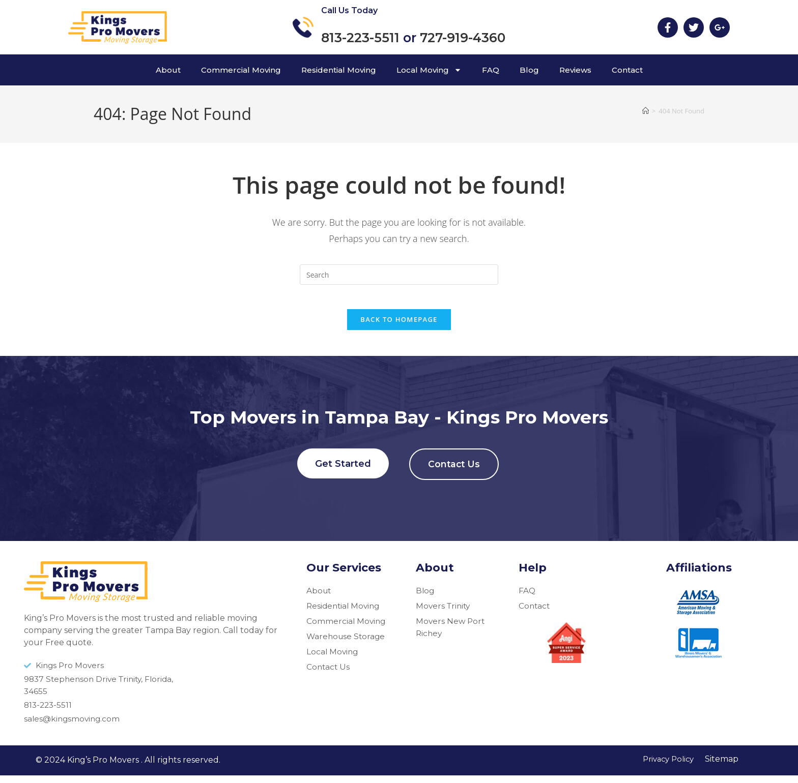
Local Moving (429, 70)
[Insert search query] (399, 274)
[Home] (645, 110)
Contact (627, 70)
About (168, 70)
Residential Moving (338, 70)
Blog (529, 70)
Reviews (575, 70)
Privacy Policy (666, 766)
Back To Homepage (398, 325)
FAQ (490, 70)
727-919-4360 (462, 37)
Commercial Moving (241, 70)
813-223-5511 (360, 37)
